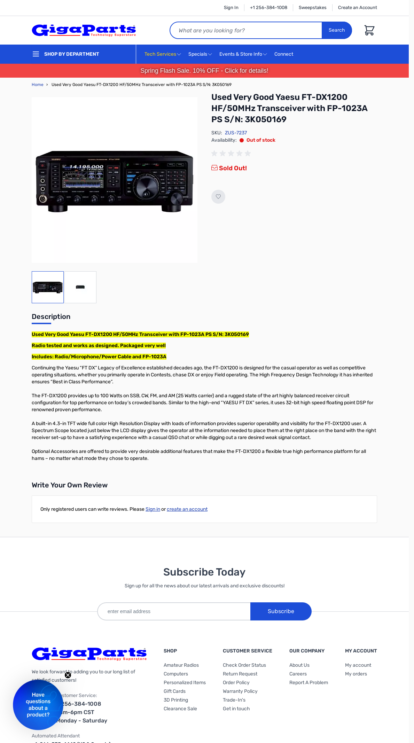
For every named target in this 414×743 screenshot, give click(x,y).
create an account (187, 509)
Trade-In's (234, 700)
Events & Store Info (240, 54)
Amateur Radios (181, 665)
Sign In (231, 7)
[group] (232, 153)
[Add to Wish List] (218, 197)
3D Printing (176, 700)
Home (38, 84)
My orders (356, 674)
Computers (176, 674)
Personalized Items (185, 683)
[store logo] (84, 30)
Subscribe (281, 611)
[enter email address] (173, 611)
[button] (38, 705)
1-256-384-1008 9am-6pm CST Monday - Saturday (81, 712)
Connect (284, 54)
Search (337, 30)
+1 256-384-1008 (268, 7)
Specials (197, 54)
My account (358, 665)
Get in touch (236, 709)
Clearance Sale (180, 709)
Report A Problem (308, 683)
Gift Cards (175, 691)
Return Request (240, 674)
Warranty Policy (240, 691)
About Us (299, 665)
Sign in (153, 509)
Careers (298, 674)
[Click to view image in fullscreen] (114, 180)
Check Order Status (244, 665)
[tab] (51, 319)
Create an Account (357, 7)
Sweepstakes (313, 7)
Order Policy (236, 683)
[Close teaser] (67, 675)
